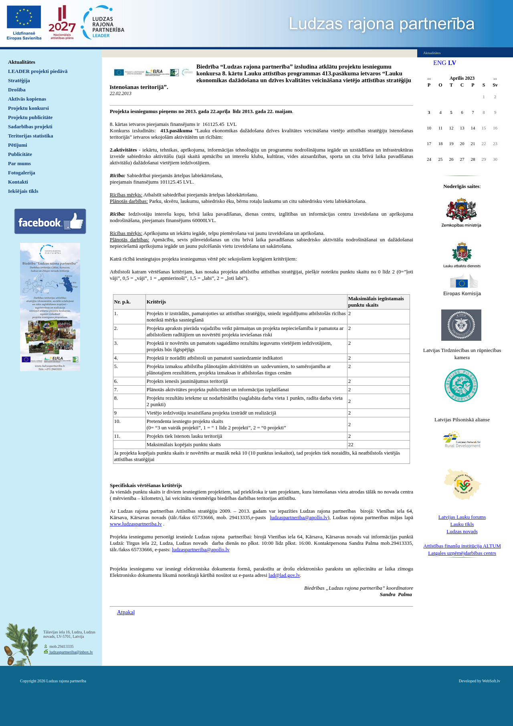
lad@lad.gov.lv (284, 575)
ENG (439, 62)
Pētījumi (17, 145)
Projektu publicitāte (30, 117)
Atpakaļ (126, 612)
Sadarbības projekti (30, 126)
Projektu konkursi (28, 108)
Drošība (17, 90)
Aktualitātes (21, 62)
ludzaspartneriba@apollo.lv (299, 517)
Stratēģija (19, 80)
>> (495, 79)
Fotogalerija (21, 173)
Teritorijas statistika (30, 136)
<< (429, 79)
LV (452, 62)
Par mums (19, 163)
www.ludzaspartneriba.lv (136, 524)
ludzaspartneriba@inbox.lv (70, 652)
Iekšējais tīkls (23, 191)
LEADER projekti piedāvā (38, 71)
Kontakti (18, 182)
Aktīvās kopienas (27, 99)
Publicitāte (20, 154)
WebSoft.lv (491, 681)
